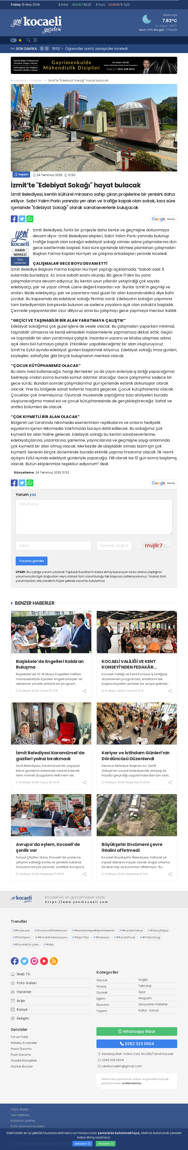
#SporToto (80, 937)
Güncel (101, 980)
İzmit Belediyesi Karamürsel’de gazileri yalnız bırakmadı (50, 755)
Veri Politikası (20, 1115)
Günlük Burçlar (22, 1066)
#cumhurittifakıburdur (51, 930)
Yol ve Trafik (19, 1037)
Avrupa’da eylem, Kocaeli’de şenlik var (48, 847)
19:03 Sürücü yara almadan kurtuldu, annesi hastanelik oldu (104, 48)
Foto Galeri (23, 983)
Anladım (106, 1144)
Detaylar (83, 1144)
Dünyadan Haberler (153, 1004)
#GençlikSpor (158, 930)
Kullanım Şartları (23, 1121)
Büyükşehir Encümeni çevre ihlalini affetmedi (132, 847)
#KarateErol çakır (25, 944)
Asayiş (101, 986)
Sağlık (143, 980)
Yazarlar (21, 991)
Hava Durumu (21, 1049)
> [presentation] (46, 48)
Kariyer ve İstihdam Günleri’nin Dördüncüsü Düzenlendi (136, 755)
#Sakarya (101, 937)
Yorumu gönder (31, 561)
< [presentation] (42, 48)
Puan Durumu (21, 1054)
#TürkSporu (21, 937)
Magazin (145, 998)
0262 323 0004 (137, 1044)
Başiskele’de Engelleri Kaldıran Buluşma (50, 664)
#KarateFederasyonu (51, 937)
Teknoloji (145, 986)
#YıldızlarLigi (150, 937)
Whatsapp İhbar (136, 1031)
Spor (142, 992)
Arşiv (18, 1000)
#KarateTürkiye (131, 930)
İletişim (20, 1018)
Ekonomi (102, 1005)
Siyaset (101, 992)
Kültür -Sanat (149, 1010)
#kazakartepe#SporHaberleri (93, 930)
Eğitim (101, 998)
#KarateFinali (124, 937)
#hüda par (21, 930)
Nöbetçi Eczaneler (24, 1043)
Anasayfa (18, 80)
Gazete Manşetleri (24, 1060)
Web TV (20, 974)
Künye (19, 1009)
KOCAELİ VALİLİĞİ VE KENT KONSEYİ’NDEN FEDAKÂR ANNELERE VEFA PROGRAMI (130, 664)
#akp (48, 944)
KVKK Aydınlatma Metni (28, 1126)
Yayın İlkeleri (20, 1109)
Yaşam (36, 80)
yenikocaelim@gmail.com (122, 1066)
